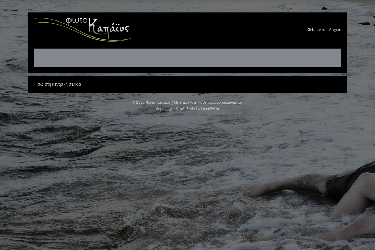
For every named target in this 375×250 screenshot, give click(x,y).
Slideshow (315, 29)
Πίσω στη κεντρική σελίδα (57, 84)
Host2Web (210, 109)
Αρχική (335, 29)
